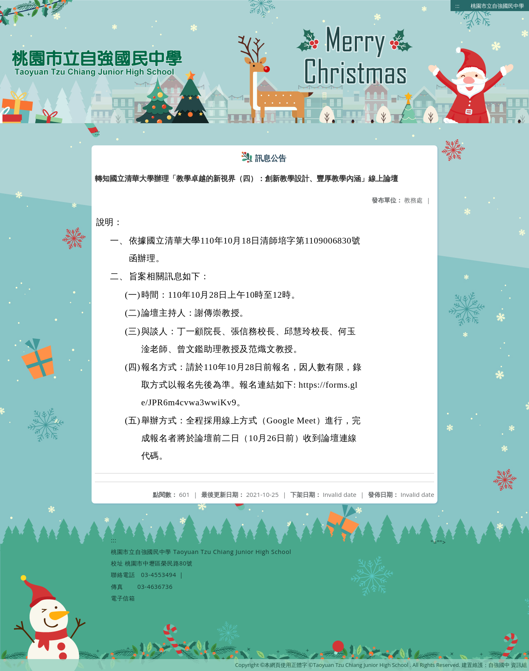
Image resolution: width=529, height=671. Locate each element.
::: (457, 5)
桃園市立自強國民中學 (497, 5)
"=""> (438, 542)
